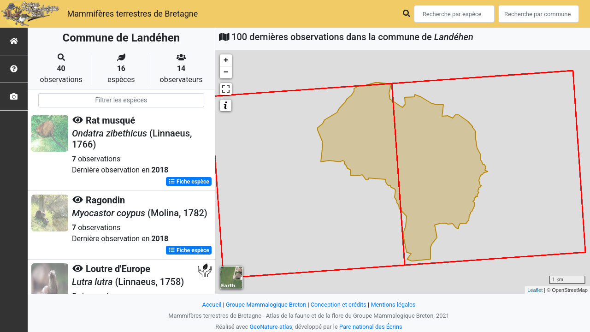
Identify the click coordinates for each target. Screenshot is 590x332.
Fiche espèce (188, 181)
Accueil (212, 304)
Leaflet (535, 290)
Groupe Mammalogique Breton (266, 304)
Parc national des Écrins (370, 326)
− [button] (226, 72)
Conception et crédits (338, 304)
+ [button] (226, 60)
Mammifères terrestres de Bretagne (132, 13)
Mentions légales (393, 304)
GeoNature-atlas (270, 326)
